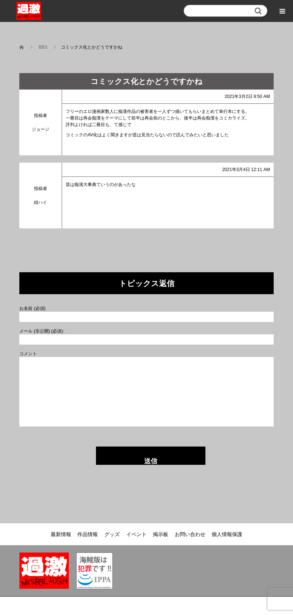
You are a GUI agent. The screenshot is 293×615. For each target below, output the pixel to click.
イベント (136, 534)
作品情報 (87, 534)
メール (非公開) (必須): (41, 331)
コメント (28, 353)
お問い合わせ (190, 534)
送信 (150, 461)
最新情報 (61, 534)
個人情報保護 (227, 534)
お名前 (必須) (32, 308)
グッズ (112, 534)
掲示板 (160, 534)
